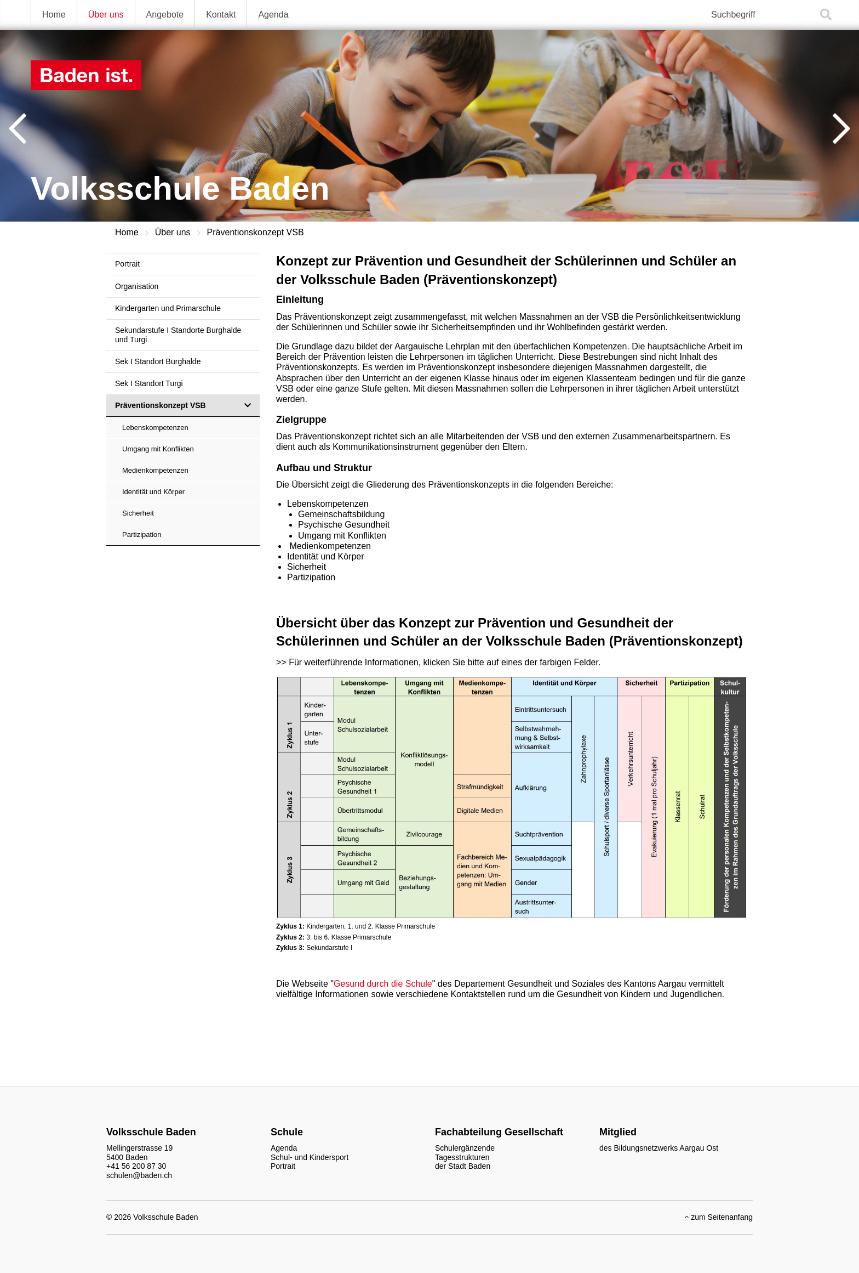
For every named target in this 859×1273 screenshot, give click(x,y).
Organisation (136, 286)
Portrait (127, 263)
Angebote (165, 14)
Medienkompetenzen (155, 470)
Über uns (106, 14)
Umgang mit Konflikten (158, 449)
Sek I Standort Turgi (149, 383)
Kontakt (221, 14)
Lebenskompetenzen (155, 427)
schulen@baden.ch (139, 1175)
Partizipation (142, 534)
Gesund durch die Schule (383, 983)
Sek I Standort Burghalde (158, 361)
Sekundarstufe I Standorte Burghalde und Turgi (178, 335)
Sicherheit (138, 513)
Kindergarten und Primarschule (168, 308)
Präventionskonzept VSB (255, 232)
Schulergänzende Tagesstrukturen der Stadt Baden (465, 1157)
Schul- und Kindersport (309, 1157)
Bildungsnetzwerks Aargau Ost (666, 1148)
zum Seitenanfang (719, 1217)
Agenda (273, 14)
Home (54, 14)
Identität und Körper (153, 492)
